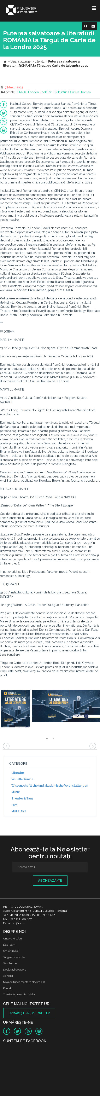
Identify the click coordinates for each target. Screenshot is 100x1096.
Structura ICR (11, 951)
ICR (55, 92)
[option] (15, 709)
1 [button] (47, 738)
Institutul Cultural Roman (74, 92)
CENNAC (21, 92)
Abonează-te (50, 881)
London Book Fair (40, 92)
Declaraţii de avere (14, 969)
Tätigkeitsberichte (14, 957)
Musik (15, 792)
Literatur (17, 772)
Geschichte (10, 963)
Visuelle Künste (22, 779)
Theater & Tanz (22, 798)
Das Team (9, 944)
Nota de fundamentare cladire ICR (24, 982)
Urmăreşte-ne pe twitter (29, 1013)
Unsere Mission (12, 938)
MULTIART (18, 811)
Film (14, 805)
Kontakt (7, 988)
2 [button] (53, 738)
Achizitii (8, 975)
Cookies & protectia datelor (19, 994)
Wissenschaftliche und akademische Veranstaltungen (49, 785)
